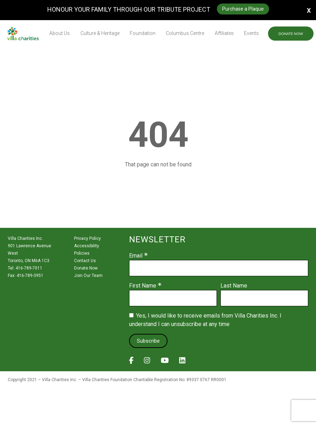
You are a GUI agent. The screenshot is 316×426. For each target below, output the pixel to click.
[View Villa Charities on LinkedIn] (182, 362)
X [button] (309, 10)
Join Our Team (88, 275)
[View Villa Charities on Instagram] (147, 362)
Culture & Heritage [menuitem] (100, 33)
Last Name (233, 286)
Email (135, 256)
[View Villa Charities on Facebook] (131, 362)
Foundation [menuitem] (143, 33)
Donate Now (291, 33)
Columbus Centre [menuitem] (185, 33)
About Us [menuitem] (59, 33)
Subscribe (148, 341)
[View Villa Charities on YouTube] (165, 362)
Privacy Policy (87, 238)
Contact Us (85, 260)
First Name (142, 286)
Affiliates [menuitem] (224, 33)
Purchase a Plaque (243, 9)
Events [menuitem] (251, 33)
